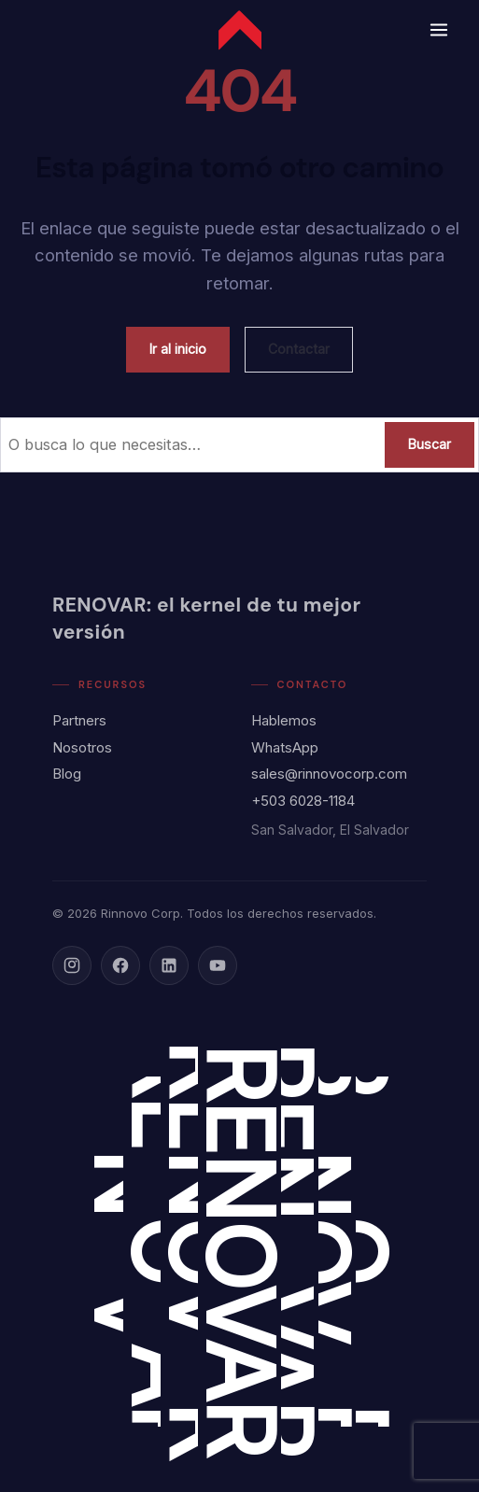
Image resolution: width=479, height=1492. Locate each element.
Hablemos (284, 720)
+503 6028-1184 (303, 800)
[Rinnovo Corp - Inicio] (240, 30)
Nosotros (82, 747)
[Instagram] (72, 965)
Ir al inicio (177, 349)
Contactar (299, 349)
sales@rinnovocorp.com (329, 773)
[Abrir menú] (439, 30)
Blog (66, 773)
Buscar (429, 444)
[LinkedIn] (169, 965)
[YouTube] (217, 965)
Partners (79, 720)
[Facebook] (120, 965)
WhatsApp (284, 747)
